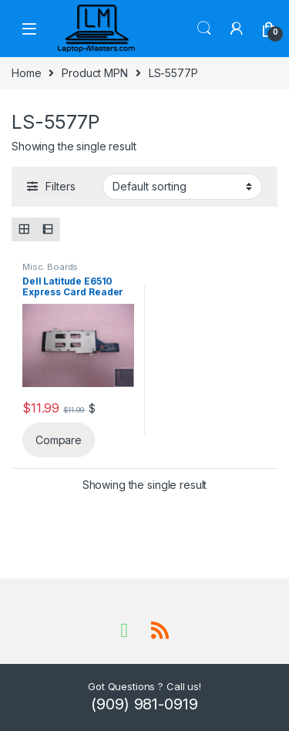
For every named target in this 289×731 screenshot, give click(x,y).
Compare (58, 439)
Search (204, 28)
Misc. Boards (50, 266)
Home (26, 72)
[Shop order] (182, 186)
